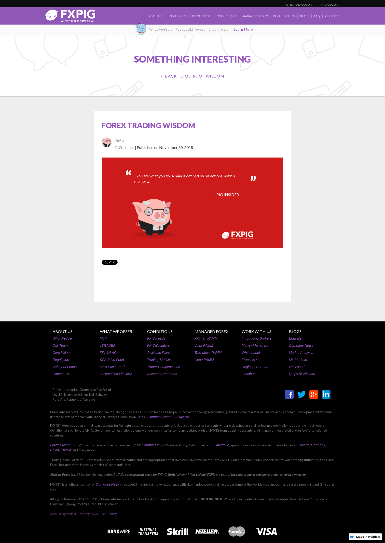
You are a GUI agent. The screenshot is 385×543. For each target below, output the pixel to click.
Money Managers (255, 345)
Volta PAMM (203, 345)
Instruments (226, 16)
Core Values (62, 353)
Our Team (60, 345)
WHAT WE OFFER (116, 331)
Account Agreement (162, 374)
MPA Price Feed (112, 367)
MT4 (103, 338)
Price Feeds (201, 16)
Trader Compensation (163, 367)
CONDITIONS (160, 331)
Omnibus (248, 374)
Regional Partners (255, 367)
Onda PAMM (204, 360)
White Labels (251, 353)
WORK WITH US (256, 331)
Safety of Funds (65, 367)
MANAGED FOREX (211, 331)
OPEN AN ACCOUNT (300, 4)
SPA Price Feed (112, 360)
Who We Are (62, 338)
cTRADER (108, 345)
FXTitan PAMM (206, 338)
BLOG (304, 16)
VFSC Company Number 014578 (163, 417)
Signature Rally (107, 484)
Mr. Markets (298, 360)
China (54, 450)
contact (332, 16)
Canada (303, 445)
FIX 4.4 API (108, 353)
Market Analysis (301, 353)
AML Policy (109, 514)
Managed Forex (255, 16)
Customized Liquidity (116, 374)
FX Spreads (156, 338)
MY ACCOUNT (330, 4)
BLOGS (295, 331)
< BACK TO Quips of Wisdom (192, 76)
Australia (222, 445)
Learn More (243, 29)
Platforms (178, 16)
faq (317, 16)
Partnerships (284, 16)
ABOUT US (62, 331)
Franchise (249, 360)
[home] (70, 17)
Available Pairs (158, 353)
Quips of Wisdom (302, 374)
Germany (318, 445)
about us (156, 16)
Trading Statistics (160, 360)
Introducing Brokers (256, 338)
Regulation (61, 360)
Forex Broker (60, 445)
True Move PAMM (208, 353)
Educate (295, 338)
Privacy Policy (89, 514)
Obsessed (296, 367)
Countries (149, 445)
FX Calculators (158, 345)
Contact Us (61, 374)
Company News (301, 345)
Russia (66, 450)
